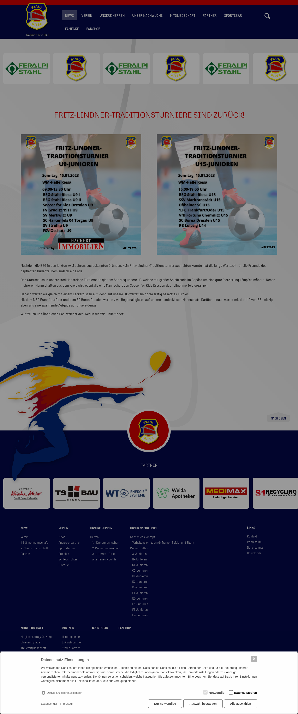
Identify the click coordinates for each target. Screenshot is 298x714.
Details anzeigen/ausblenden (64, 692)
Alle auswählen (240, 703)
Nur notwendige (165, 703)
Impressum (67, 703)
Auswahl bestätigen (202, 703)
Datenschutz (49, 703)
